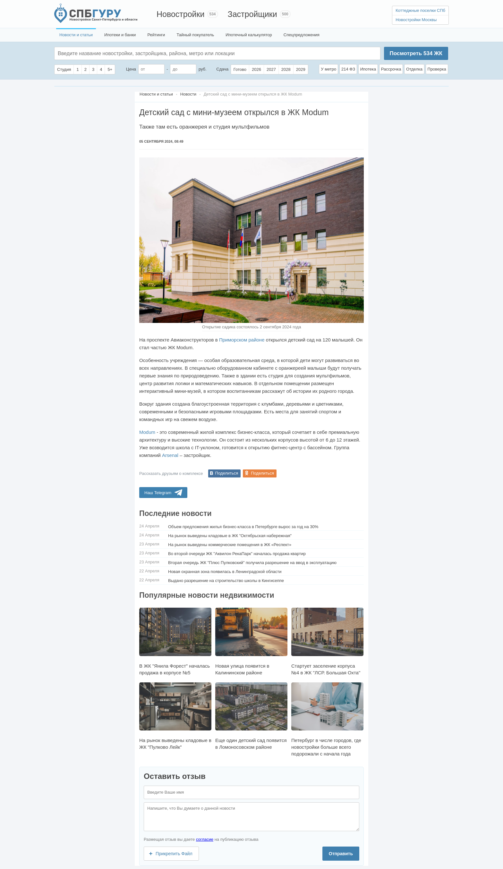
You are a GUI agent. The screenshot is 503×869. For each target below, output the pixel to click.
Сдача (222, 69)
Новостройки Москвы (416, 19)
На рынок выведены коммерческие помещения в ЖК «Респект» (229, 544)
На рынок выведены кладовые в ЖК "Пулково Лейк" (175, 716)
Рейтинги (156, 34)
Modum (147, 432)
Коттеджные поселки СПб (420, 10)
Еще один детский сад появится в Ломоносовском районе (251, 716)
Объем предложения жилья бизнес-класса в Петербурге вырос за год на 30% (243, 526)
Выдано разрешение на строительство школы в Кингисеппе (226, 580)
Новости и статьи (76, 34)
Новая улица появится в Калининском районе (251, 641)
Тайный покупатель (195, 34)
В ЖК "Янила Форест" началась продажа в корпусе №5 (175, 641)
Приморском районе (242, 339)
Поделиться (226, 473)
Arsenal (170, 455)
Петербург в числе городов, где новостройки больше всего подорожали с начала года (327, 719)
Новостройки (181, 14)
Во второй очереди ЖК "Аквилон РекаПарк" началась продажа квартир (237, 553)
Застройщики (252, 14)
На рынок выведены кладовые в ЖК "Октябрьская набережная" (230, 535)
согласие (204, 839)
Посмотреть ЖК (415, 53)
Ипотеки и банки (120, 34)
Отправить (341, 853)
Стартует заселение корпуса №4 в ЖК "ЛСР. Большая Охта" (327, 641)
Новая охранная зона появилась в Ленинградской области (225, 571)
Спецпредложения (302, 34)
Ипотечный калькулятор (249, 34)
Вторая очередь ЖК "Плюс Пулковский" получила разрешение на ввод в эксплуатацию (252, 562)
